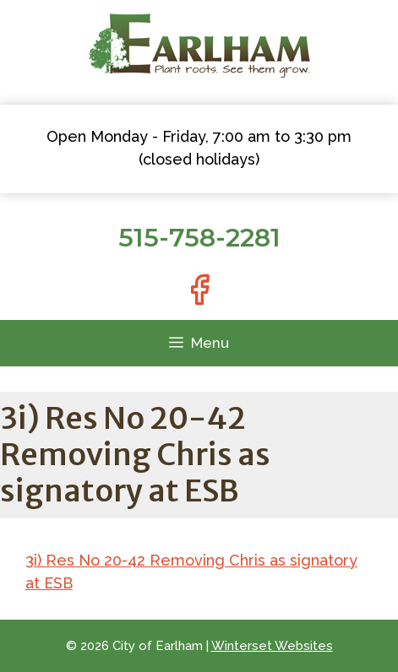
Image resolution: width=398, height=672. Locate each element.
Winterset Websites (272, 645)
